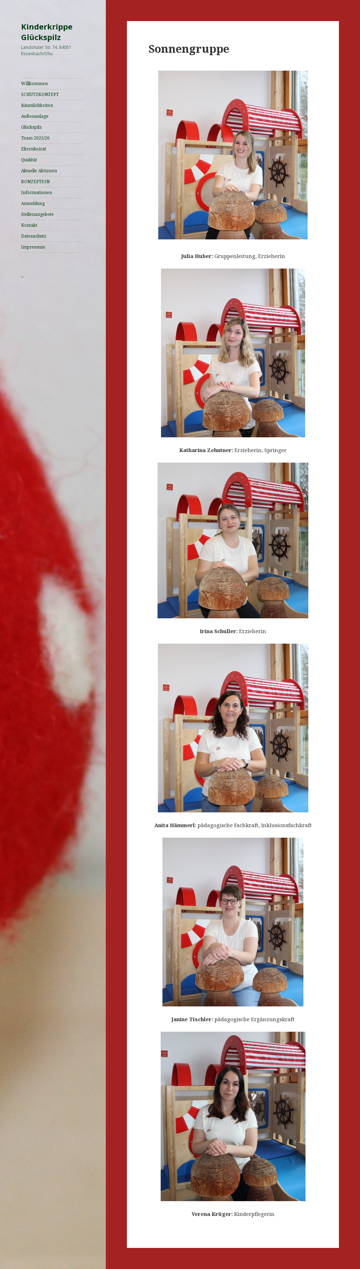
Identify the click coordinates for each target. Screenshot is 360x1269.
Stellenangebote (37, 214)
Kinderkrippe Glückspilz (46, 31)
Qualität (29, 160)
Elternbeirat (33, 149)
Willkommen (34, 83)
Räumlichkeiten (37, 105)
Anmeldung (33, 203)
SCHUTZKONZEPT (40, 94)
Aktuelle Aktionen (39, 171)
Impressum (33, 247)
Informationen (36, 192)
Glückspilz (31, 127)
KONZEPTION (35, 182)
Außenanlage (35, 116)
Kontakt (29, 225)
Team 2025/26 (35, 138)
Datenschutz (33, 236)
